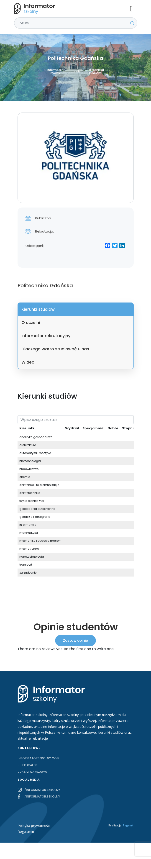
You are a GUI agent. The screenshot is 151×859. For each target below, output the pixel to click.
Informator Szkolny (55, 71)
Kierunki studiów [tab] (38, 309)
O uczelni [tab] (30, 322)
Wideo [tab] (27, 362)
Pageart (128, 825)
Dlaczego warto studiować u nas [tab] (55, 349)
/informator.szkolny (42, 790)
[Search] (76, 419)
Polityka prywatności (34, 825)
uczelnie (75, 71)
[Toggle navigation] (133, 8)
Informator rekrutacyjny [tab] (45, 335)
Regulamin (26, 831)
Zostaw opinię (75, 640)
